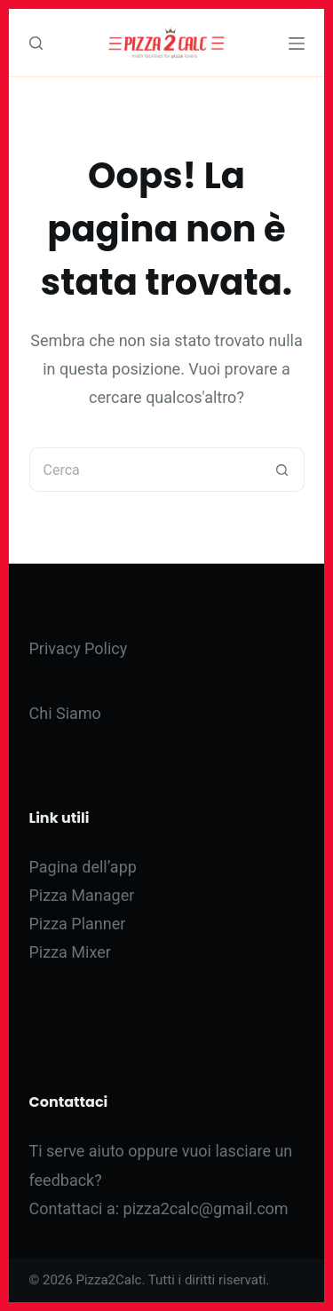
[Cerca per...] (144, 469)
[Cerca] (36, 43)
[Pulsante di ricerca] (282, 469)
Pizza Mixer (70, 952)
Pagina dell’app (83, 866)
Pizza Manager (82, 895)
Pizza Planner (77, 923)
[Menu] (297, 43)
